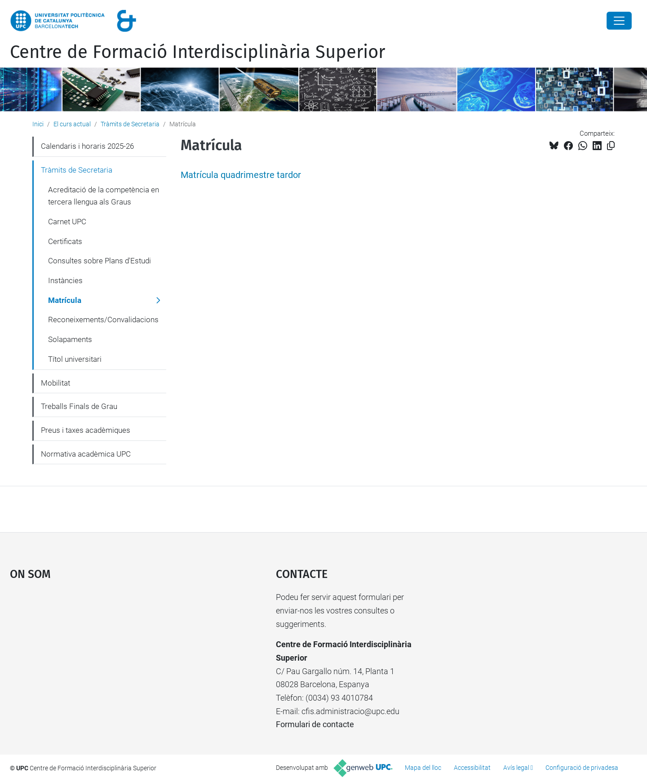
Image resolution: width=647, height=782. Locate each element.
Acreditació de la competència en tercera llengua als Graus (103, 196)
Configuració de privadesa (581, 767)
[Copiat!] (611, 146)
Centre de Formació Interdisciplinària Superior (197, 52)
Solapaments (70, 339)
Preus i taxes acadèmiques (85, 430)
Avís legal (516, 767)
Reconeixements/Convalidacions (103, 319)
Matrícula (64, 300)
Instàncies (65, 280)
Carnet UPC (67, 221)
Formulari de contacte (315, 724)
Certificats (65, 241)
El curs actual (72, 124)
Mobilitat (55, 382)
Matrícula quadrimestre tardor (241, 175)
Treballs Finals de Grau (79, 406)
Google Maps (111, 658)
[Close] (619, 21)
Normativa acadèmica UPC (86, 453)
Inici (38, 124)
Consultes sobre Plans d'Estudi (99, 260)
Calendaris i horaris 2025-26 (87, 146)
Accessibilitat (472, 767)
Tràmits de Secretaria (130, 124)
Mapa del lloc (423, 767)
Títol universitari (75, 359)
